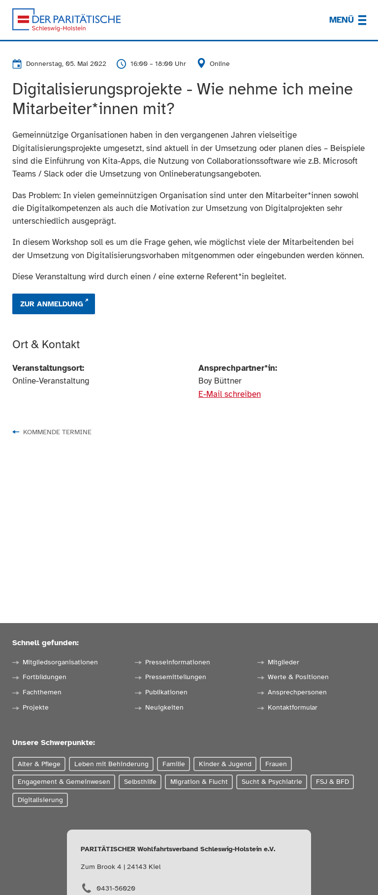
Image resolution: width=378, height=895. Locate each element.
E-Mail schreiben (229, 394)
